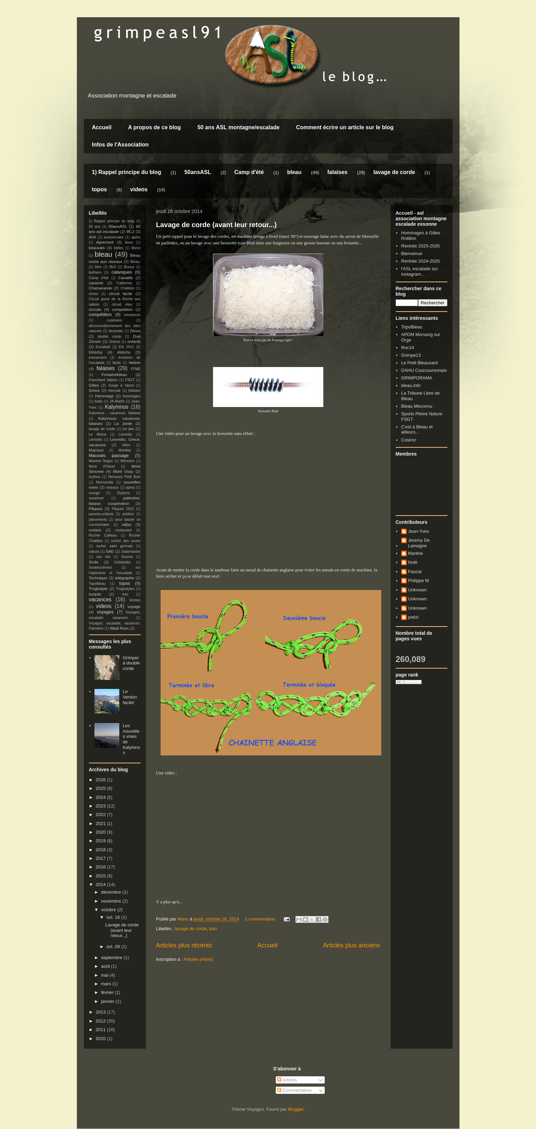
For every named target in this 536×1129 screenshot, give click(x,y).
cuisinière (114, 320)
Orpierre (123, 493)
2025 (101, 788)
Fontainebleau (114, 374)
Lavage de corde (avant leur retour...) (216, 224)
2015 (101, 875)
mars (106, 983)
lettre (126, 445)
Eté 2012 (126, 347)
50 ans (95, 226)
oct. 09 (114, 946)
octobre (109, 909)
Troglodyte (98, 588)
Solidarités (122, 562)
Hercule (114, 391)
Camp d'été (249, 172)
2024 (101, 797)
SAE (110, 551)
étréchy (123, 352)
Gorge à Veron (121, 385)
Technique (98, 578)
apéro (136, 237)
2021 (101, 823)
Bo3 (113, 267)
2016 (101, 866)
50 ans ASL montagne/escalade (239, 127)
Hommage (104, 396)
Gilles (94, 385)
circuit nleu (122, 304)
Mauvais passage (109, 455)
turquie (95, 594)
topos (99, 189)
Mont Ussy (123, 471)
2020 (101, 832)
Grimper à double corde (131, 663)
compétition (100, 314)
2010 (101, 1038)
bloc (98, 267)
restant (95, 530)
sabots (94, 551)
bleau (294, 172)
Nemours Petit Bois (124, 477)
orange (94, 493)
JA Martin (117, 401)
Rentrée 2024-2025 (420, 261)
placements (98, 519)
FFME (135, 369)
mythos (95, 477)
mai (105, 975)
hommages (131, 396)
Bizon (136, 248)
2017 (101, 858)
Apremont (105, 242)
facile (116, 363)
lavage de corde (394, 172)
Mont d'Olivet (102, 466)
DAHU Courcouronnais (424, 370)
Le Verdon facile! (130, 697)
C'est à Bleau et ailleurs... (417, 429)
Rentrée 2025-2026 (420, 245)
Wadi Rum (119, 628)
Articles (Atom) (198, 959)
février (108, 992)
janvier (108, 1001)
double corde (109, 336)
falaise (135, 362)
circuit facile (120, 293)
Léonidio (95, 439)
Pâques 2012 (123, 509)
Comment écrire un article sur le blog (345, 127)
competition (122, 309)
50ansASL (197, 172)
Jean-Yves (418, 531)
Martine (415, 553)
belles (118, 248)
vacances (100, 599)
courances (132, 315)
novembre (111, 901)
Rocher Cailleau (103, 535)
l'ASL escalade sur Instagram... (419, 271)
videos (139, 189)
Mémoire (127, 461)
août (106, 966)
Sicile (94, 562)
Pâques (96, 508)
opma (130, 487)
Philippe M (418, 580)
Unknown (417, 589)
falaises (337, 172)
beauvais (97, 247)
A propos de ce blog (154, 127)
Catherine (124, 283)
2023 (101, 805)
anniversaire (114, 237)
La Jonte (123, 423)
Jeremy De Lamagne (419, 543)
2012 (101, 1021)
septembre (112, 957)
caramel (96, 283)
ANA (92, 237)
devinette (116, 331)
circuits (95, 309)
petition (128, 514)
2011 (101, 1029)
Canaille (125, 277)
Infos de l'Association (120, 145)
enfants (133, 341)
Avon (129, 242)
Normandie (104, 482)
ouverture (96, 498)
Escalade (103, 347)
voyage (134, 606)
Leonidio (125, 434)
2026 (101, 779)
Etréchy (96, 352)
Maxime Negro (101, 461)
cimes (93, 294)
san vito (103, 557)
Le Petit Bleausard (419, 362)
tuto (213, 928)
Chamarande (100, 288)
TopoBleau (97, 584)
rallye (126, 524)
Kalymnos (116, 407)
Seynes (127, 557)
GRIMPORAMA (416, 377)
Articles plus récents (184, 945)
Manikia (125, 450)
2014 (101, 884)
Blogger (295, 1109)
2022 (101, 814)
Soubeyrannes (100, 567)
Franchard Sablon (103, 380)
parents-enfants (101, 514)
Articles (287, 1079)
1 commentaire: (261, 919)
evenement (98, 357)
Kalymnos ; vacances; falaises (115, 413)
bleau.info (411, 385)
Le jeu (128, 428)
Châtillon (127, 288)
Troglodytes (125, 589)
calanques (121, 272)
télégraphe (124, 578)
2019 (101, 840)
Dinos (135, 330)
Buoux (129, 267)
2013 (101, 1012)
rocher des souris (125, 541)
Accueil (102, 127)
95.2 (130, 231)
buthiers (95, 272)
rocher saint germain (114, 546)
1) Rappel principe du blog (126, 172)
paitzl (413, 617)
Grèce (94, 390)
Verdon (135, 600)
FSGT (130, 380)
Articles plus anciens (351, 945)
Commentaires (294, 1090)
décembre (111, 892)
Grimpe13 (411, 355)
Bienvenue (411, 253)
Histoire (134, 391)
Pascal (415, 571)
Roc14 (407, 347)
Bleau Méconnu (416, 406)
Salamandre (130, 551)
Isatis (98, 401)
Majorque (96, 450)
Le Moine (98, 434)
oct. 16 (114, 917)
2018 (101, 849)
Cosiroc (408, 440)
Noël (412, 562)
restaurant (123, 530)
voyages (105, 611)
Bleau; (135, 262)
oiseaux (112, 487)
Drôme (114, 342)
